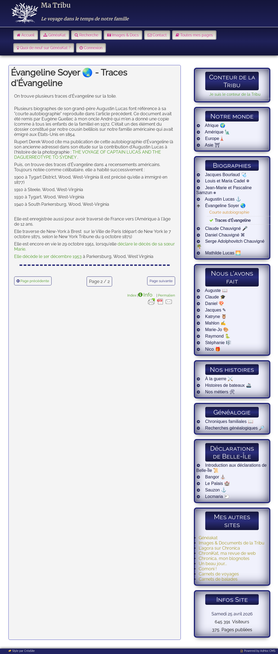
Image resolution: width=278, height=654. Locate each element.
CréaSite (29, 650)
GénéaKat (57, 35)
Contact (160, 35)
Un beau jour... (213, 563)
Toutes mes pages (196, 35)
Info (147, 295)
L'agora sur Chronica (219, 548)
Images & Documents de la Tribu (231, 543)
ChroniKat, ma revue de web (227, 553)
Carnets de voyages (219, 574)
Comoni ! (208, 568)
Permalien (166, 295)
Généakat (208, 537)
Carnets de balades (218, 579)
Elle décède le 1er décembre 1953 (48, 256)
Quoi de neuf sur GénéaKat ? (45, 48)
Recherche (88, 35)
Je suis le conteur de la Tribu (234, 94)
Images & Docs (125, 35)
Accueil (27, 35)
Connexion (93, 48)
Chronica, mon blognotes (224, 558)
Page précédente (34, 281)
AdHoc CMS (267, 650)
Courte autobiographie (229, 212)
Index (132, 295)
